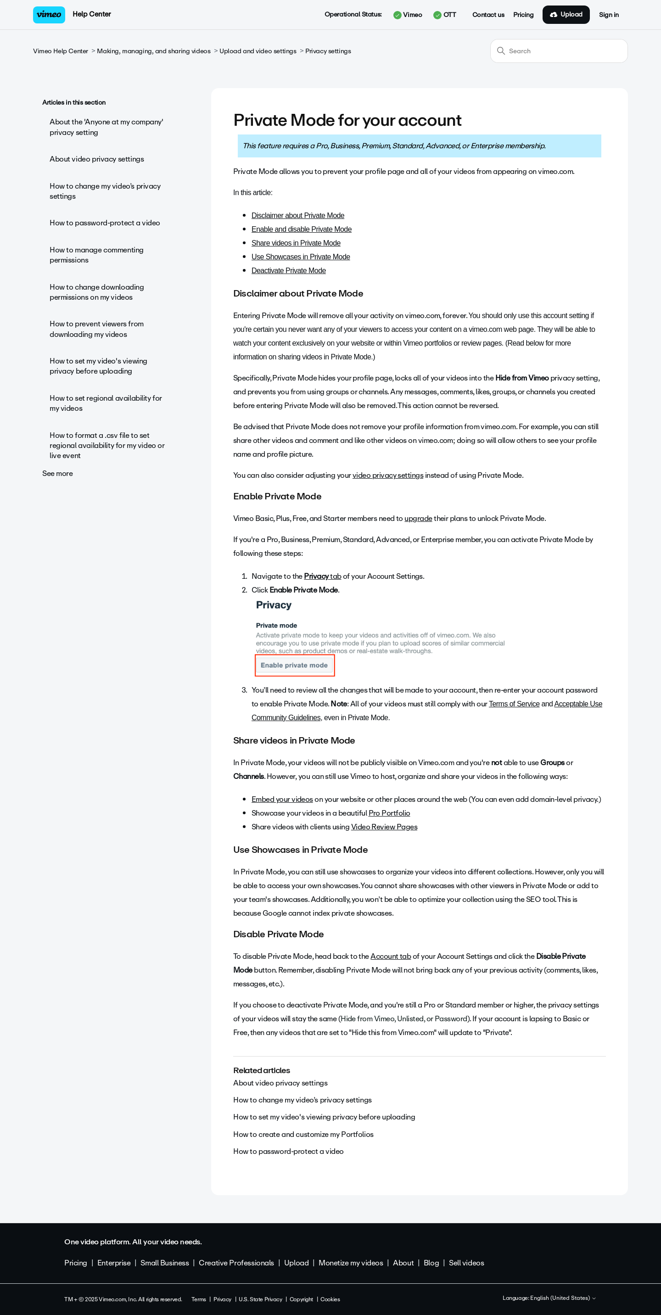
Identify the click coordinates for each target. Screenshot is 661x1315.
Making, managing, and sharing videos (153, 51)
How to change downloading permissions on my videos (97, 292)
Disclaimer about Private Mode (298, 215)
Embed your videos (282, 799)
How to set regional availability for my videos (106, 403)
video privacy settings (388, 475)
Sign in (609, 15)
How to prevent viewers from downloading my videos (97, 329)
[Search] (559, 50)
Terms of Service (514, 704)
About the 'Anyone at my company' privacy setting (106, 127)
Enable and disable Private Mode (302, 229)
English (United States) (563, 1298)
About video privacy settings (97, 159)
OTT (444, 15)
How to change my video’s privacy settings (105, 191)
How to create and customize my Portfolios (303, 1134)
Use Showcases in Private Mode (301, 257)
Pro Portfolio (389, 813)
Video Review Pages (384, 827)
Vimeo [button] (407, 15)
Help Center (92, 14)
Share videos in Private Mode (296, 243)
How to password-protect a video (105, 223)
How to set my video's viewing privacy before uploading (98, 366)
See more (57, 473)
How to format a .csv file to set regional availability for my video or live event (107, 445)
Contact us (488, 15)
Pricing (523, 15)
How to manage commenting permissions (97, 255)
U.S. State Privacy (260, 1299)
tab (322, 576)
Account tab (390, 956)
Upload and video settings (258, 51)
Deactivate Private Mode (289, 270)
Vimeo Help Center (60, 51)
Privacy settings (328, 51)
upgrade (418, 518)
